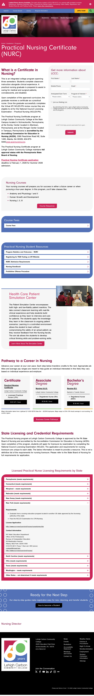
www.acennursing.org (15, 143)
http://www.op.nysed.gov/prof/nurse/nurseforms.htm (25, 528)
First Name (55, 80)
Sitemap (83, 662)
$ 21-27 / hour (15, 403)
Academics (45, 18)
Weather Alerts (85, 640)
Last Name (75, 80)
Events (66, 643)
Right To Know (85, 647)
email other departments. (45, 6)
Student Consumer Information (84, 657)
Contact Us (68, 657)
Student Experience (67, 18)
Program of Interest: (78, 95)
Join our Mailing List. (60, 103)
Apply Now (81, 11)
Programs (18, 45)
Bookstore (67, 646)
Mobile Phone (56, 87)
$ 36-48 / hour (47, 403)
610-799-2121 (41, 650)
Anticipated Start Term (59, 95)
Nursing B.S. (72, 390)
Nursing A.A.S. (42, 390)
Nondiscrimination (86, 650)
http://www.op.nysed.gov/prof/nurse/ (19, 552)
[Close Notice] (90, 4)
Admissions (54, 18)
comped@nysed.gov (13, 549)
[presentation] (69, 119)
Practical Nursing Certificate (11, 387)
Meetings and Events (68, 654)
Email (73, 87)
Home (3, 45)
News (66, 640)
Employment (84, 653)
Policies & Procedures (84, 644)
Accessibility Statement (68, 649)
